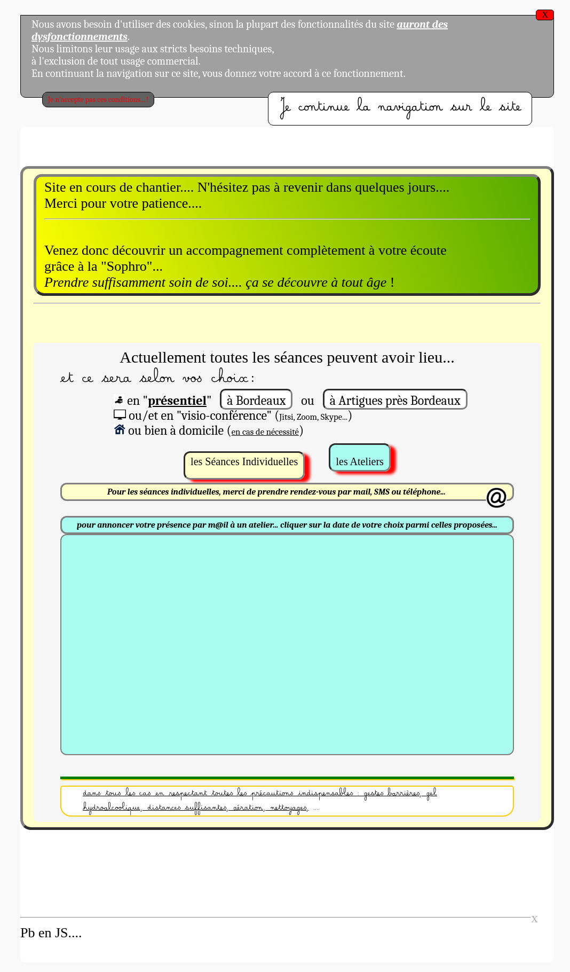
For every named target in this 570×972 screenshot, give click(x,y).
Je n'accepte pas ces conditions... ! (98, 99)
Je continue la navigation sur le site (400, 109)
